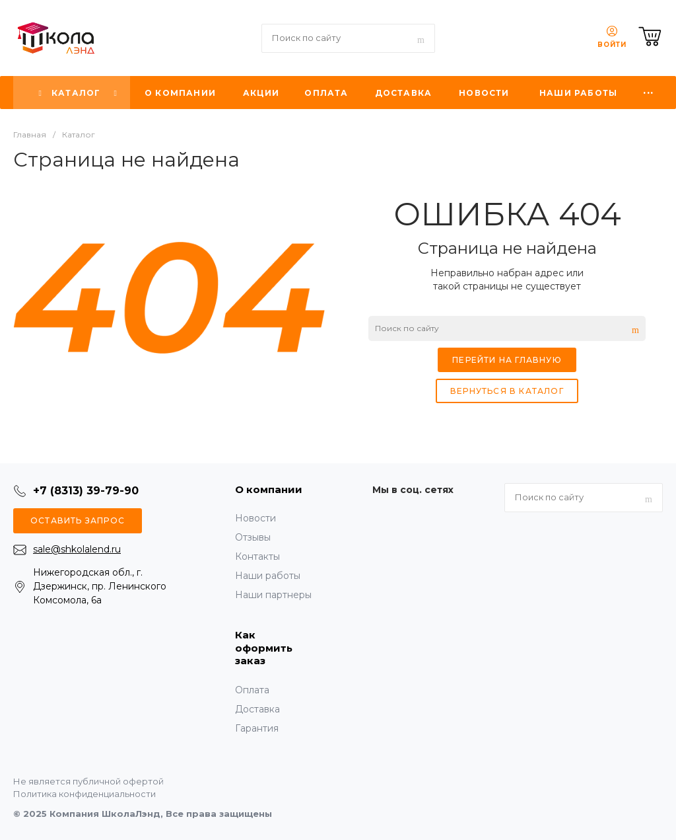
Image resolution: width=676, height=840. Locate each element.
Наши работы (267, 576)
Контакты (257, 556)
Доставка (257, 709)
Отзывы (253, 537)
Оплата (252, 690)
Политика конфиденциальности (84, 793)
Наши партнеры (273, 595)
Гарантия (257, 728)
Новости (255, 518)
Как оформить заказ (263, 648)
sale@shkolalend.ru (77, 549)
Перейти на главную (507, 360)
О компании (268, 489)
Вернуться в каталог (507, 391)
